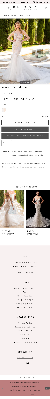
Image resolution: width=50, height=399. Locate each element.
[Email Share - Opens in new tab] (26, 87)
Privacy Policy (25, 325)
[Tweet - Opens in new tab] (14, 87)
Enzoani (13, 15)
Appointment (25, 337)
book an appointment (25, 130)
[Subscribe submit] (33, 359)
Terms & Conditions (25, 329)
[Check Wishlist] (46, 8)
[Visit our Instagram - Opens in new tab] (28, 366)
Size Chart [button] (44, 116)
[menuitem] (15, 2)
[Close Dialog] (2, 391)
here (32, 396)
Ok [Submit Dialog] (47, 391)
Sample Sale (25, 15)
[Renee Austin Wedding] (25, 8)
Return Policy (25, 333)
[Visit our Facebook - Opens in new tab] (22, 366)
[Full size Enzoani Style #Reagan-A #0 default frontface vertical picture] (25, 51)
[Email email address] (25, 359)
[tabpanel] (25, 51)
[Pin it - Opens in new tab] (20, 87)
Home (4, 15)
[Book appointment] (15, 2)
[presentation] (12, 211)
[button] (4, 8)
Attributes (6, 145)
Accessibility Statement (25, 345)
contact (9, 169)
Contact (25, 341)
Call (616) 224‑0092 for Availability (25, 138)
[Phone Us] (40, 2)
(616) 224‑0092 (25, 275)
